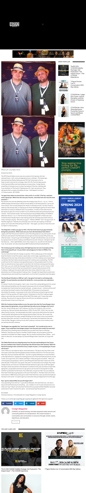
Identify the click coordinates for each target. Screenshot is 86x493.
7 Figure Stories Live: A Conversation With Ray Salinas (77, 84)
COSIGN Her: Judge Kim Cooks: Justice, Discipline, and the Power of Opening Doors (78, 98)
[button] (42, 24)
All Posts (15, 422)
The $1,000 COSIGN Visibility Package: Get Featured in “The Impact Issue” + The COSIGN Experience (77, 71)
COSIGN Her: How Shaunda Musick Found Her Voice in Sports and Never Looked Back (77, 111)
